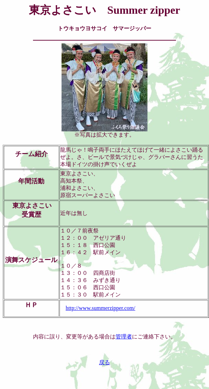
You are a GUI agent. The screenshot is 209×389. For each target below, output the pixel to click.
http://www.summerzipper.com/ (100, 308)
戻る (104, 362)
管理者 (124, 336)
